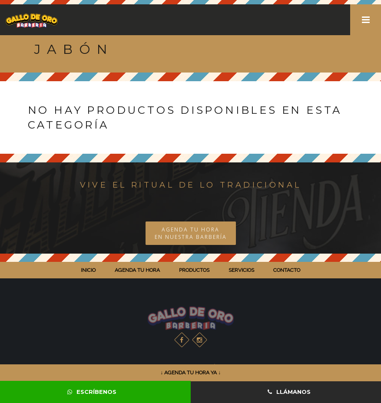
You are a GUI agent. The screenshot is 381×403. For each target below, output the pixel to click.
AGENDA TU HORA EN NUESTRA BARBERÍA (191, 233)
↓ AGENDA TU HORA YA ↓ (190, 373)
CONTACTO (286, 270)
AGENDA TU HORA (137, 270)
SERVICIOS (241, 270)
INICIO (88, 270)
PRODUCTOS (194, 270)
